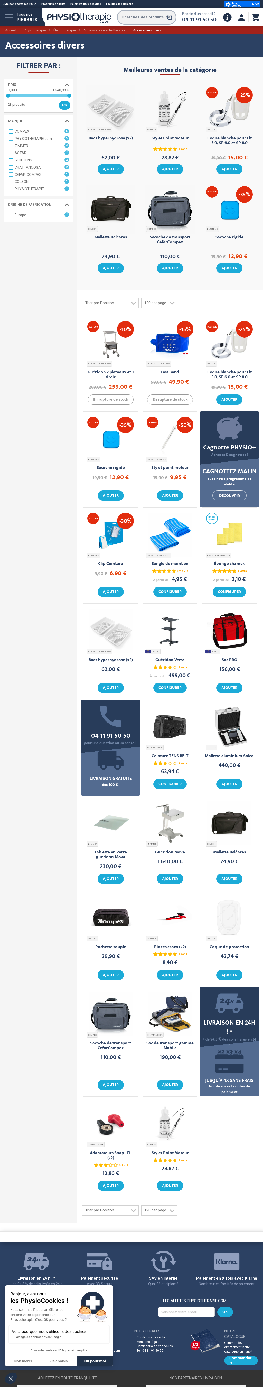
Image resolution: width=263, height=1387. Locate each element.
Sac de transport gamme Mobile (170, 1046)
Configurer (170, 592)
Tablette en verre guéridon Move (110, 855)
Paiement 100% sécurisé (85, 4)
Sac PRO (229, 660)
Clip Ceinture (110, 564)
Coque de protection (229, 947)
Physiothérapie (35, 30)
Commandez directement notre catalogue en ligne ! (238, 1347)
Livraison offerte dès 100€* (19, 4)
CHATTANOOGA (154, 748)
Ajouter (111, 169)
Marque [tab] (15, 121)
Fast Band (170, 372)
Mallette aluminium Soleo (229, 756)
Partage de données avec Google (37, 1337)
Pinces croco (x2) (170, 947)
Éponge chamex (229, 564)
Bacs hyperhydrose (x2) (111, 138)
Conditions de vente (151, 1337)
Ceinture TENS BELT (170, 756)
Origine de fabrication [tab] (29, 205)
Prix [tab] (12, 85)
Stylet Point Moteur (170, 138)
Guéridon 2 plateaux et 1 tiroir (111, 375)
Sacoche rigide (229, 237)
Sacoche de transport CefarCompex (170, 240)
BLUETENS (212, 229)
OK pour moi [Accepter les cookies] (95, 1361)
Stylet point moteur (170, 468)
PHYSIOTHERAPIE (156, 459)
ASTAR (152, 651)
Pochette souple (110, 947)
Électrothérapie (64, 30)
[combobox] (146, 17)
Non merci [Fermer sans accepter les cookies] (23, 1361)
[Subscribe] (225, 1312)
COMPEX (151, 130)
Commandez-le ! (241, 1360)
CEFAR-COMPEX (95, 1144)
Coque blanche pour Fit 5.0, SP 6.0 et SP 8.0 (229, 141)
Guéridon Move (170, 852)
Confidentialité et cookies (155, 1346)
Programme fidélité (53, 4)
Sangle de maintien (170, 564)
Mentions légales (149, 1342)
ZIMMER (211, 748)
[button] (11, 1378)
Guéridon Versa (170, 660)
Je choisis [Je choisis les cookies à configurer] (59, 1361)
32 (182, 571)
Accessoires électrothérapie (104, 30)
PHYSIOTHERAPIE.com (99, 130)
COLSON (92, 229)
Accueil (10, 30)
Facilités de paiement (119, 4)
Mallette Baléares (111, 237)
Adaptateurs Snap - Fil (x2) (111, 1155)
